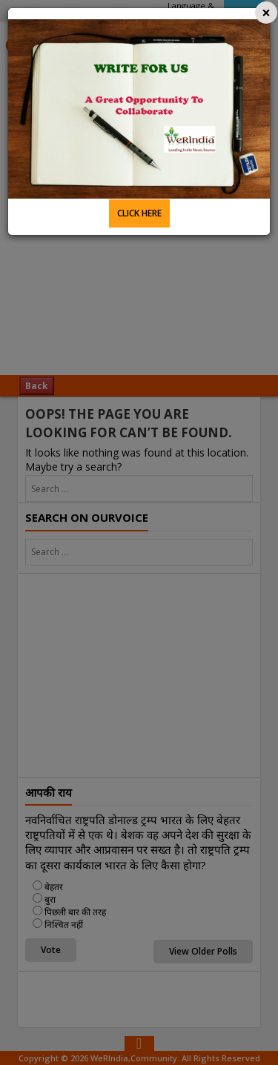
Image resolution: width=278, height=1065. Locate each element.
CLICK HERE (139, 213)
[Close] (266, 12)
